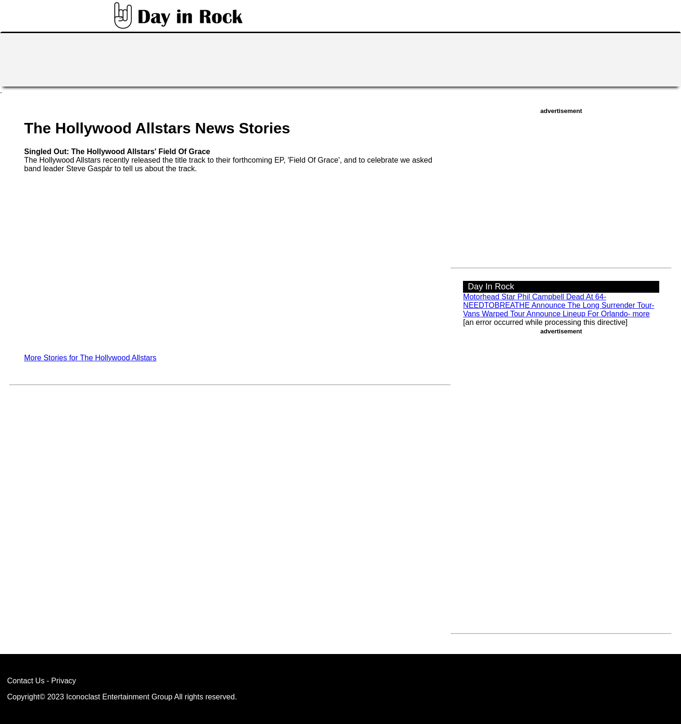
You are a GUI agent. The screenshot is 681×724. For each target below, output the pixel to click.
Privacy (63, 681)
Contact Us (25, 681)
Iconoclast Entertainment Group (119, 697)
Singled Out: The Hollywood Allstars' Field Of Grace (117, 152)
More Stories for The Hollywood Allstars (90, 358)
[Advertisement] (340, 58)
